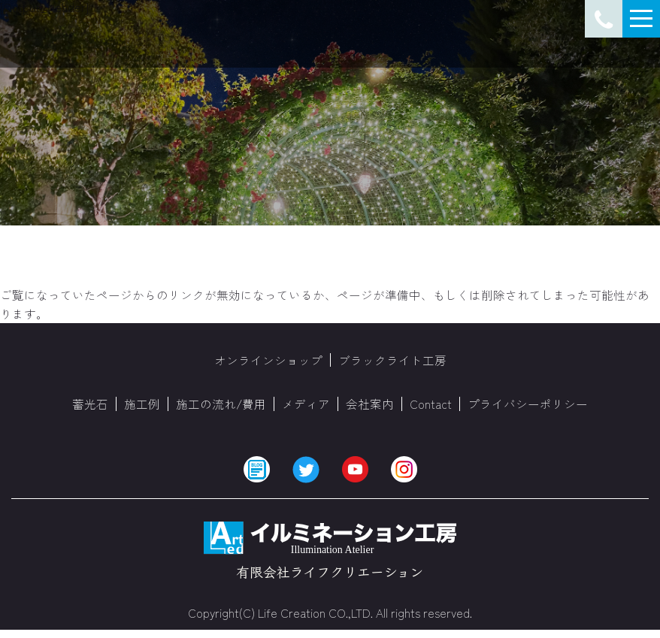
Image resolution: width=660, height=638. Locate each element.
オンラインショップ (268, 360)
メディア (306, 404)
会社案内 (370, 404)
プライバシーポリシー (528, 404)
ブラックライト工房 (392, 360)
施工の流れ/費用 (221, 404)
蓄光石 (90, 404)
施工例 (142, 404)
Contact (431, 404)
